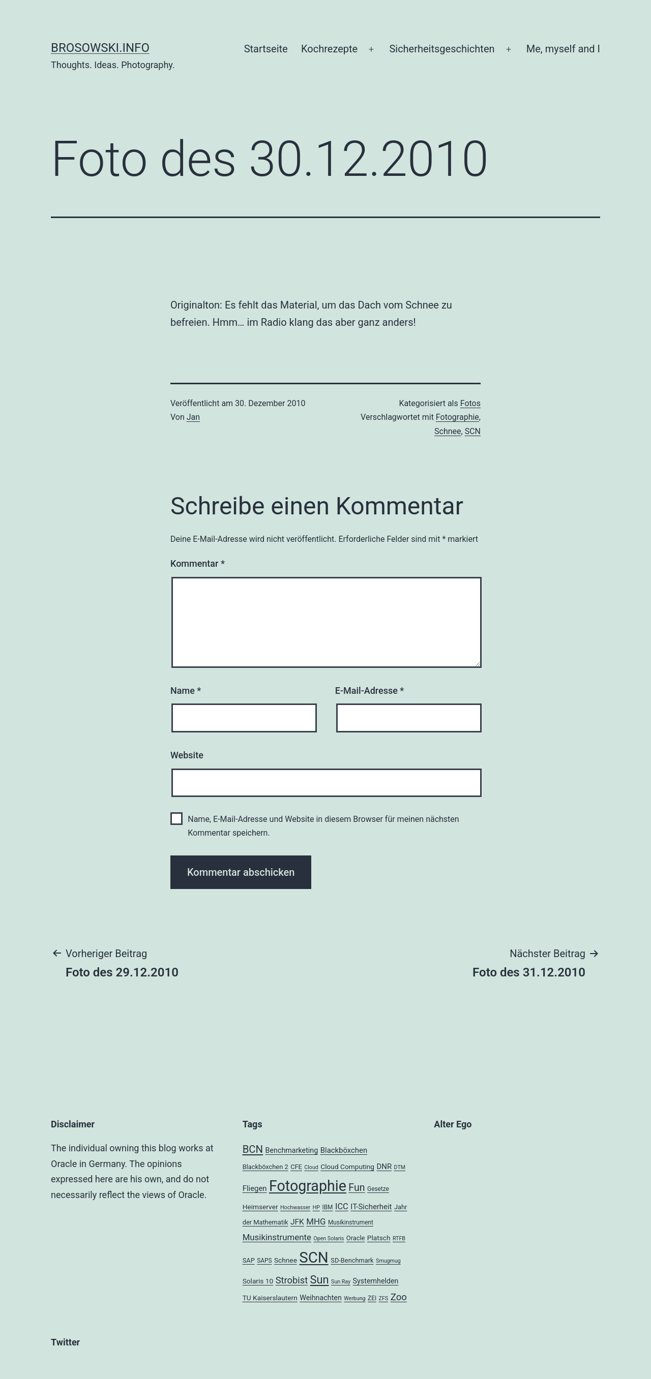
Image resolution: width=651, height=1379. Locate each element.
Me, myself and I (563, 49)
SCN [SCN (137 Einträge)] (313, 1257)
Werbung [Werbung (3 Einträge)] (354, 1298)
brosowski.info (100, 48)
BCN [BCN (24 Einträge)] (253, 1149)
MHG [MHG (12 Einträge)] (316, 1221)
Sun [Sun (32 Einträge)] (319, 1279)
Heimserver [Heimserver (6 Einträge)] (260, 1207)
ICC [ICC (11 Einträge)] (341, 1206)
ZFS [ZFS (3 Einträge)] (384, 1298)
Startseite (266, 49)
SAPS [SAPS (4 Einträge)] (264, 1260)
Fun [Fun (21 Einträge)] (356, 1187)
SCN (473, 431)
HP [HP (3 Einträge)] (316, 1207)
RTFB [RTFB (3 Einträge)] (399, 1238)
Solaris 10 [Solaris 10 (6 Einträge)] (258, 1281)
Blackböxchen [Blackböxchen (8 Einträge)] (343, 1150)
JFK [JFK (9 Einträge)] (297, 1222)
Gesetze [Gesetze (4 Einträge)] (378, 1188)
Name (185, 690)
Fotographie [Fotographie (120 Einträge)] (307, 1185)
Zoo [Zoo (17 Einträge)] (399, 1297)
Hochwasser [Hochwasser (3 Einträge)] (295, 1207)
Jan (193, 417)
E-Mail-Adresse (369, 690)
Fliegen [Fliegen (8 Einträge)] (255, 1188)
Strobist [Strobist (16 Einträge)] (292, 1280)
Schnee (447, 431)
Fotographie (457, 417)
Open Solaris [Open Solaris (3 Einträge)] (328, 1238)
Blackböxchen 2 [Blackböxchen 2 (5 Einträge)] (265, 1167)
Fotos (470, 403)
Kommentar (197, 563)
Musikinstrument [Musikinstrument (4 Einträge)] (350, 1222)
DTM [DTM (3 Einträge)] (400, 1167)
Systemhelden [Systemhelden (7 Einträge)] (376, 1281)
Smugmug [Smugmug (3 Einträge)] (388, 1261)
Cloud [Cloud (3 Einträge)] (311, 1167)
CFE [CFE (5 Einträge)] (296, 1167)
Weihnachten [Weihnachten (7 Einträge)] (321, 1298)
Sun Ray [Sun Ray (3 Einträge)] (340, 1281)
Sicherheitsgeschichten (441, 49)
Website (186, 755)
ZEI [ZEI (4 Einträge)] (372, 1298)
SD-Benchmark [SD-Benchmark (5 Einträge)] (352, 1260)
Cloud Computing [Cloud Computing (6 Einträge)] (347, 1166)
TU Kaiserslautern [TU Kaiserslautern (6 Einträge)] (270, 1298)
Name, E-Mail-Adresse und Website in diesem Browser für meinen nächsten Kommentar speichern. (323, 826)
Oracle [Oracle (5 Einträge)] (355, 1238)
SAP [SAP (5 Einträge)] (249, 1260)
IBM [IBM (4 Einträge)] (327, 1207)
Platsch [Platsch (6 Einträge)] (379, 1238)
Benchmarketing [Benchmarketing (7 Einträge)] (291, 1150)
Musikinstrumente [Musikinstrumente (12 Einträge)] (277, 1237)
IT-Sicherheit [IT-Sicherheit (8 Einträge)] (371, 1206)
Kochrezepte (329, 49)
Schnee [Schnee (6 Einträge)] (285, 1260)
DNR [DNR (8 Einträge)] (384, 1166)
